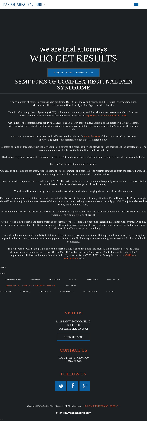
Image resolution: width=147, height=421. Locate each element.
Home (3, 267)
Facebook (72, 386)
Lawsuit (73, 279)
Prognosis (92, 279)
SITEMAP (103, 406)
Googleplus (85, 386)
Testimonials (90, 291)
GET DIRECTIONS (73, 337)
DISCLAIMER (91, 406)
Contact (111, 291)
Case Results (67, 291)
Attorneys (5, 291)
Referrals (45, 291)
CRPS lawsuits (92, 136)
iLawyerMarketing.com (73, 413)
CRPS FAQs (26, 291)
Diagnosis (54, 279)
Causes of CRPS (13, 279)
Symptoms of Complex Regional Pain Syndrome (30, 285)
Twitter (60, 386)
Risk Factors (113, 279)
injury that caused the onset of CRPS (106, 115)
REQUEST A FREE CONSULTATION (73, 72)
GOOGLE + (114, 406)
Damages (35, 279)
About (3, 273)
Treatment (70, 285)
